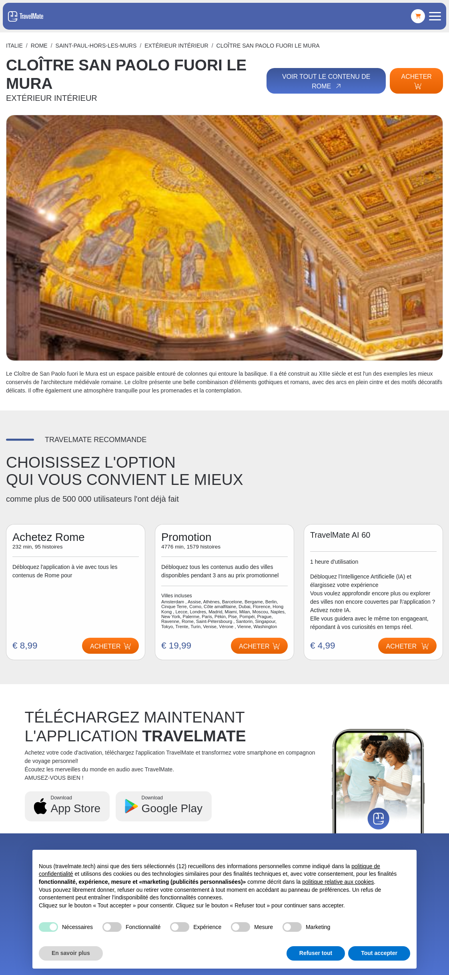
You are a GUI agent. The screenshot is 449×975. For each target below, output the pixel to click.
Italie (14, 45)
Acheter (416, 81)
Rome (39, 45)
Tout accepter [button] (379, 953)
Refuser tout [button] (315, 953)
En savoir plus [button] (71, 953)
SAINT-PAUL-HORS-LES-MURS (96, 45)
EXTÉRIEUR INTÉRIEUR (176, 45)
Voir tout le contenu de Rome (326, 81)
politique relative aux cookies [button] (338, 882)
